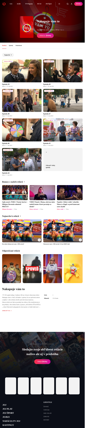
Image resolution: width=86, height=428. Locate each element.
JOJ (4, 405)
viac (62, 30)
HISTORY (46, 420)
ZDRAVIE (46, 416)
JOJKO (6, 417)
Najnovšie (8, 55)
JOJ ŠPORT (8, 413)
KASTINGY (8, 425)
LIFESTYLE (47, 402)
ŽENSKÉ (46, 406)
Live (11, 4)
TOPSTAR (46, 410)
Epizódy (11, 45)
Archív (19, 4)
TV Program (29, 4)
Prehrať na (45, 35)
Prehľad (4, 45)
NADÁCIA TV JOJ (11, 421)
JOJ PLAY (7, 409)
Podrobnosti (19, 45)
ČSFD (40, 25)
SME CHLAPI (47, 413)
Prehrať (42, 361)
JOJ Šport (49, 4)
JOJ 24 (39, 4)
